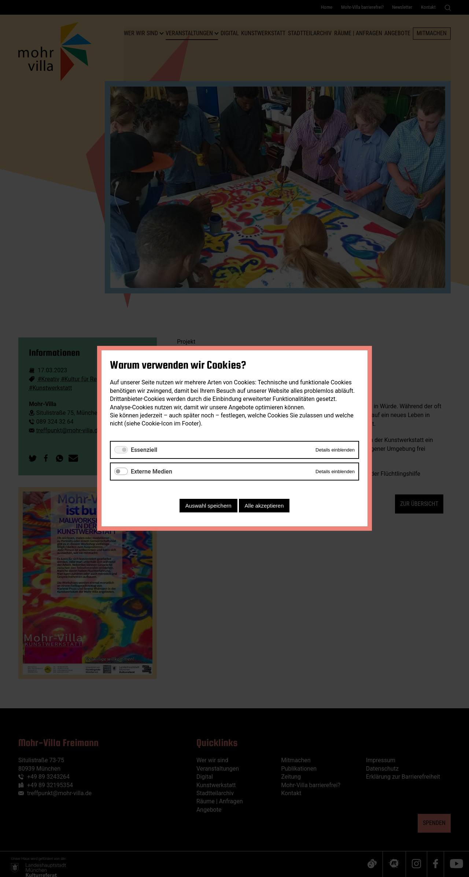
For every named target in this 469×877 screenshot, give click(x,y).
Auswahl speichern (208, 506)
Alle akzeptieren (264, 506)
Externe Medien (151, 471)
